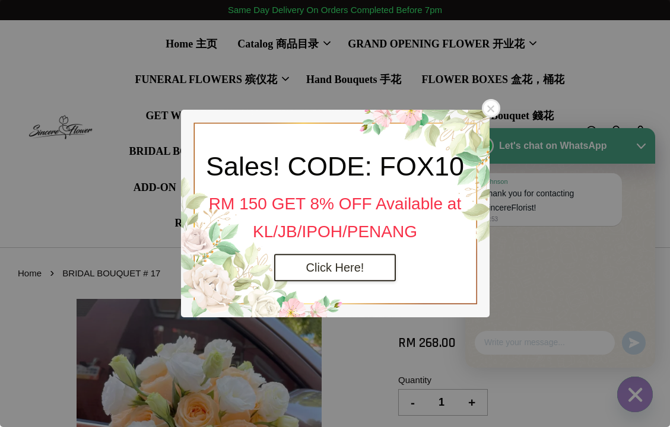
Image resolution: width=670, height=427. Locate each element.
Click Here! (335, 267)
